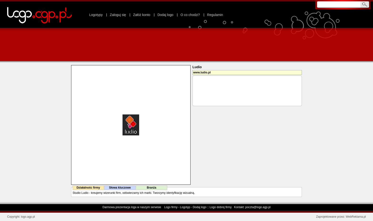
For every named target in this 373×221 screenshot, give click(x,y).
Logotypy (96, 15)
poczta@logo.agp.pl (257, 207)
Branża (151, 187)
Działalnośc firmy (88, 187)
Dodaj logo (165, 15)
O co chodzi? (190, 15)
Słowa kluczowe (120, 187)
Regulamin (215, 15)
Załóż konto (141, 15)
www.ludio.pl (202, 72)
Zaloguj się (118, 15)
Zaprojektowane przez (330, 216)
